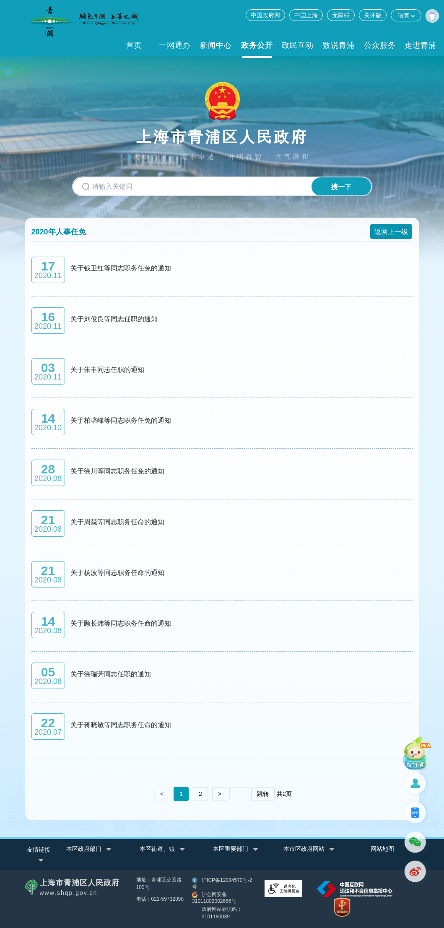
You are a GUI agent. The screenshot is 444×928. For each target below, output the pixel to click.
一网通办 (175, 45)
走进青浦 (420, 45)
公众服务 (380, 45)
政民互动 (298, 45)
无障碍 (341, 15)
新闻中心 (216, 45)
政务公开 (257, 45)
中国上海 (306, 15)
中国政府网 (265, 15)
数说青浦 (339, 45)
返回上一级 (391, 231)
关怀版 (373, 15)
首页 (134, 45)
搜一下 (338, 186)
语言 (406, 15)
